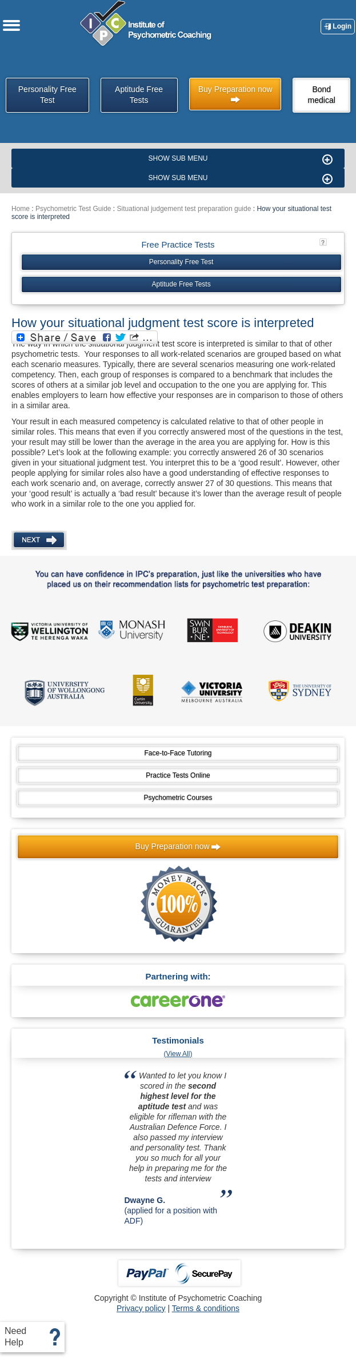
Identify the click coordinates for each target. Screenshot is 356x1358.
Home (20, 209)
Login (337, 26)
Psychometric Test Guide (73, 209)
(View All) (178, 1054)
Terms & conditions (205, 1308)
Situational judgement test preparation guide (184, 209)
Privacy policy (141, 1308)
